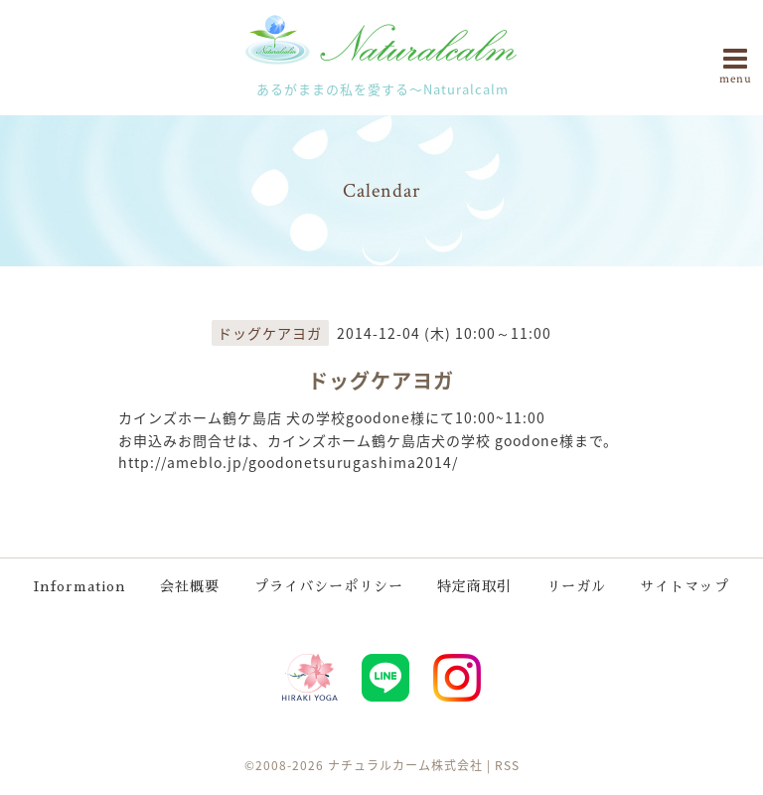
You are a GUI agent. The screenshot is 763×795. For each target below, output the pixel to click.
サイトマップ (684, 586)
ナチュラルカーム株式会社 (405, 765)
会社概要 (190, 586)
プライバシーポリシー (328, 586)
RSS (507, 765)
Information (80, 586)
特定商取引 (474, 586)
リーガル (576, 586)
